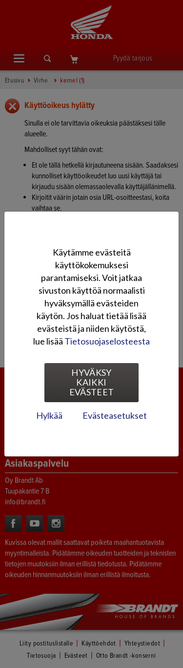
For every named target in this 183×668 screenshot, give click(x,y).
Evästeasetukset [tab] (114, 415)
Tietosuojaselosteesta (107, 341)
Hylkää (49, 415)
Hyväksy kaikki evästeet (91, 382)
